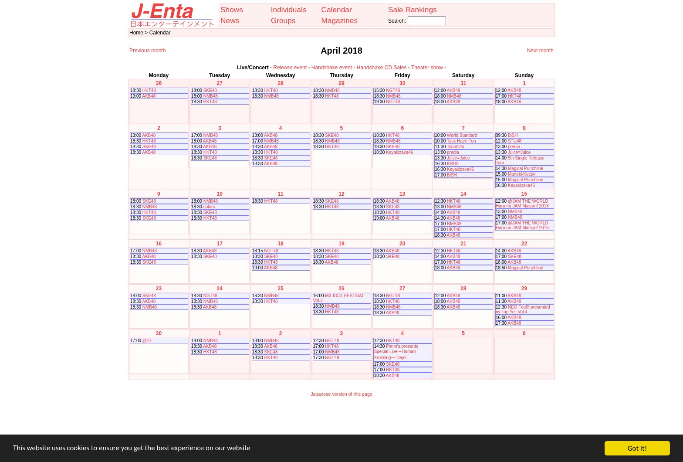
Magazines (339, 20)
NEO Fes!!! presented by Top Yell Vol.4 (523, 309)
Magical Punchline (525, 168)
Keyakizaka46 (399, 152)
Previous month (147, 51)
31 (463, 83)
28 (280, 83)
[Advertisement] (341, 421)
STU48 (514, 141)
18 (280, 244)
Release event (290, 68)
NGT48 (393, 90)
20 (402, 244)
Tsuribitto (455, 146)
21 (463, 244)
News (229, 20)
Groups (283, 20)
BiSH (452, 175)
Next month (540, 51)
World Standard (462, 135)
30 (402, 83)
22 (524, 244)
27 (220, 83)
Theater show (427, 68)
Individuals (289, 9)
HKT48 (149, 90)
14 (463, 194)
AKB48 (149, 96)
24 (220, 288)
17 (220, 244)
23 (159, 288)
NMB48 (210, 96)
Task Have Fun (461, 141)
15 (524, 194)
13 (402, 194)
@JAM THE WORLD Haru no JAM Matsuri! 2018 (522, 203)
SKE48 (210, 90)
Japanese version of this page (341, 394)
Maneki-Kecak (521, 174)
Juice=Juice (458, 158)
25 (280, 288)
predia (453, 152)
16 (159, 244)
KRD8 (453, 163)
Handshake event (331, 68)
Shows (231, 9)
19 (341, 244)
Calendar (336, 9)
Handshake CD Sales (382, 68)
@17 (147, 340)
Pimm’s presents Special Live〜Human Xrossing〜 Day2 (396, 352)
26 (159, 83)
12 (341, 194)
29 (341, 83)
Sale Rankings (412, 9)
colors (209, 206)
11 (280, 194)
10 (220, 194)
